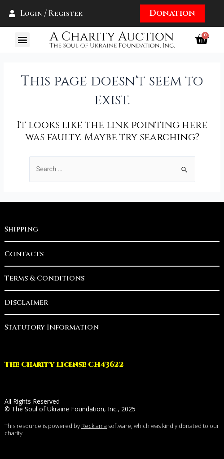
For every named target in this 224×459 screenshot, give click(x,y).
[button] (22, 39)
